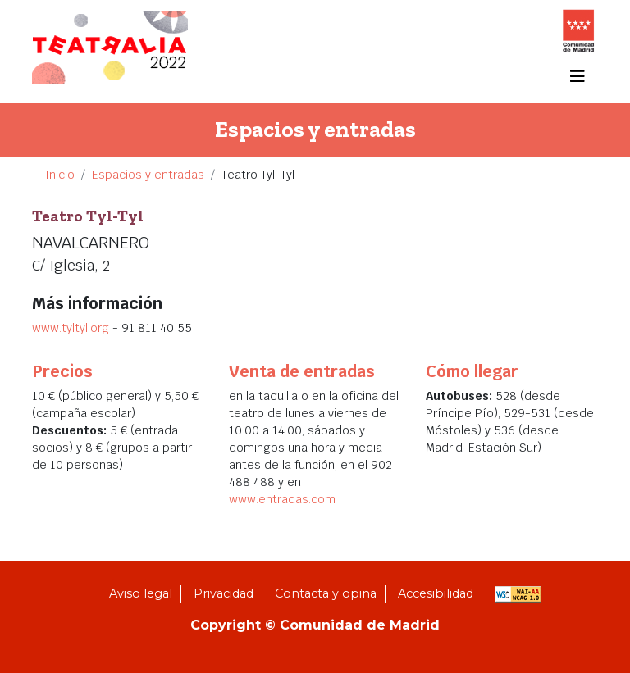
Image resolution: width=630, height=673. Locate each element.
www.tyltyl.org (72, 328)
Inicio (60, 174)
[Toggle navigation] (577, 76)
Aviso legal (140, 593)
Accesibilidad (435, 593)
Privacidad (223, 593)
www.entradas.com (282, 499)
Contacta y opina (326, 593)
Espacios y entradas (148, 174)
